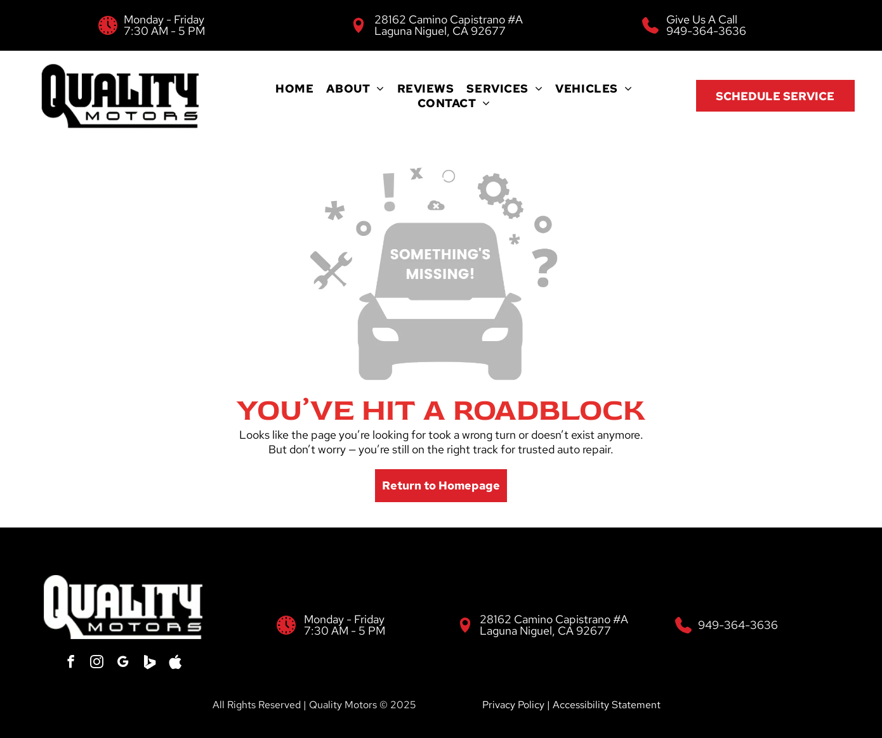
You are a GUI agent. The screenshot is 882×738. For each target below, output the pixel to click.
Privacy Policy (513, 704)
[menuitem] (294, 88)
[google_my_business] (123, 663)
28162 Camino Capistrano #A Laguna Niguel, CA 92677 (448, 25)
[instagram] (97, 663)
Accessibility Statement (607, 704)
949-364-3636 (706, 30)
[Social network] (148, 663)
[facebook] (72, 663)
